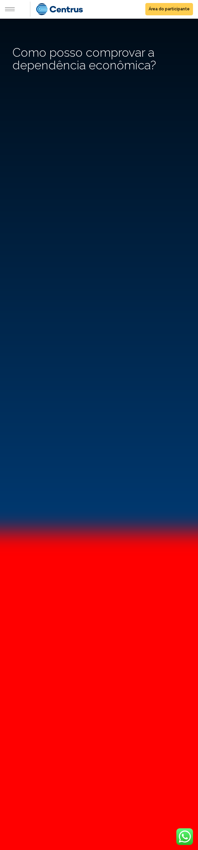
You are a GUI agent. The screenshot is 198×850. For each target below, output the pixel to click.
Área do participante (169, 9)
